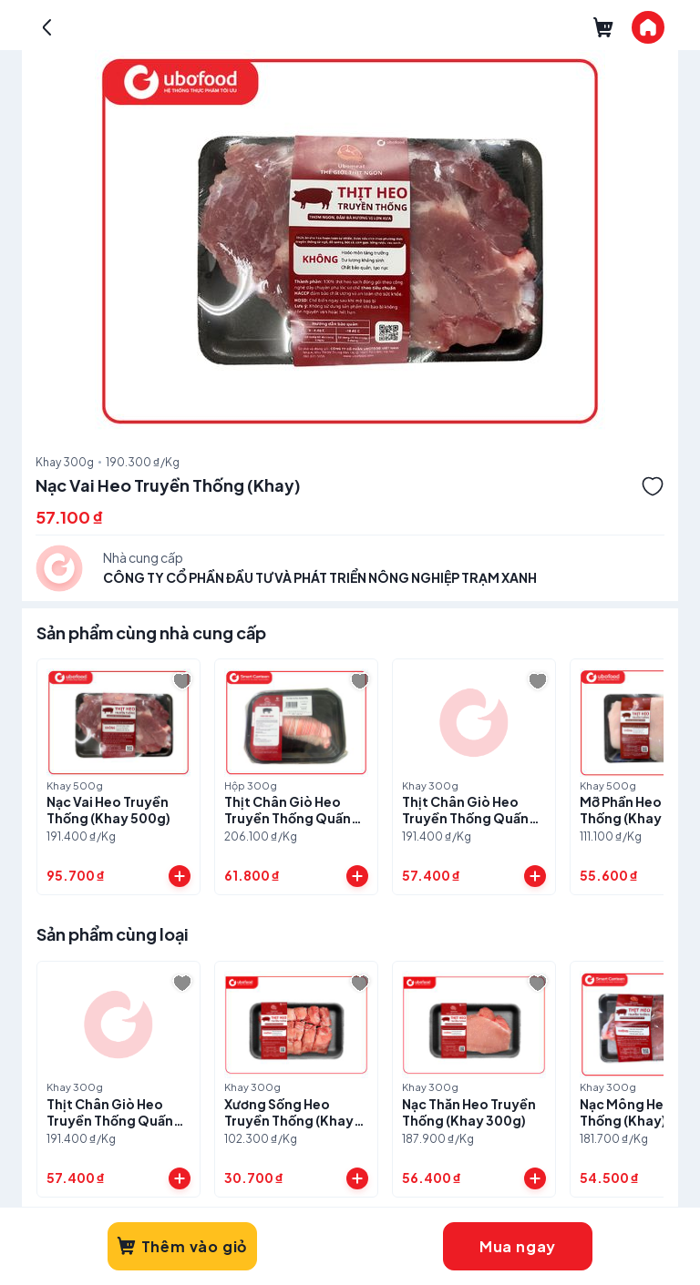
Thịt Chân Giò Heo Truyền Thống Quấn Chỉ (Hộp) (287, 817)
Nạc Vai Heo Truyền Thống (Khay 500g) (108, 809)
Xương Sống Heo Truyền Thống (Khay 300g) (289, 1120)
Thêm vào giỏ (182, 1246)
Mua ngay (517, 1246)
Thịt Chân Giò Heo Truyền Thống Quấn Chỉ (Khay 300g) (465, 817)
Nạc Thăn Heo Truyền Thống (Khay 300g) (469, 1112)
